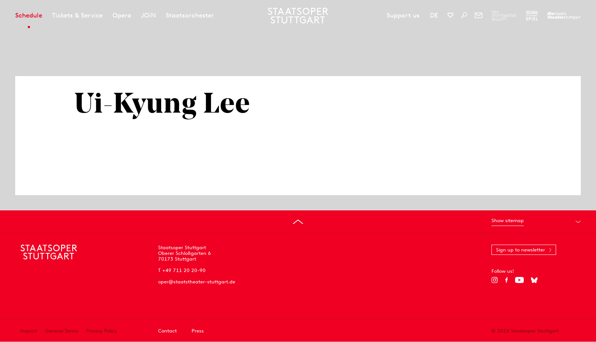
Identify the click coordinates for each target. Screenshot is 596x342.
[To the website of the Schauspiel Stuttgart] (531, 15)
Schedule (28, 15)
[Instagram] (494, 280)
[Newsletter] (478, 15)
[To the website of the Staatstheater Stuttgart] (564, 15)
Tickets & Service (77, 15)
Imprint (28, 331)
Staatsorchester (190, 15)
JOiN (148, 15)
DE (434, 15)
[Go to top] (298, 221)
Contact (167, 331)
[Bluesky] (534, 280)
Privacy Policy (101, 331)
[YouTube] (519, 280)
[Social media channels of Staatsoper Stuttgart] (450, 15)
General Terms (61, 331)
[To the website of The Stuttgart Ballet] (504, 15)
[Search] (464, 15)
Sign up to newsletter (520, 250)
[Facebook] (506, 280)
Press (198, 331)
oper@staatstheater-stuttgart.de (196, 281)
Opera (122, 15)
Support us (403, 15)
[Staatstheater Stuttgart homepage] (298, 16)
